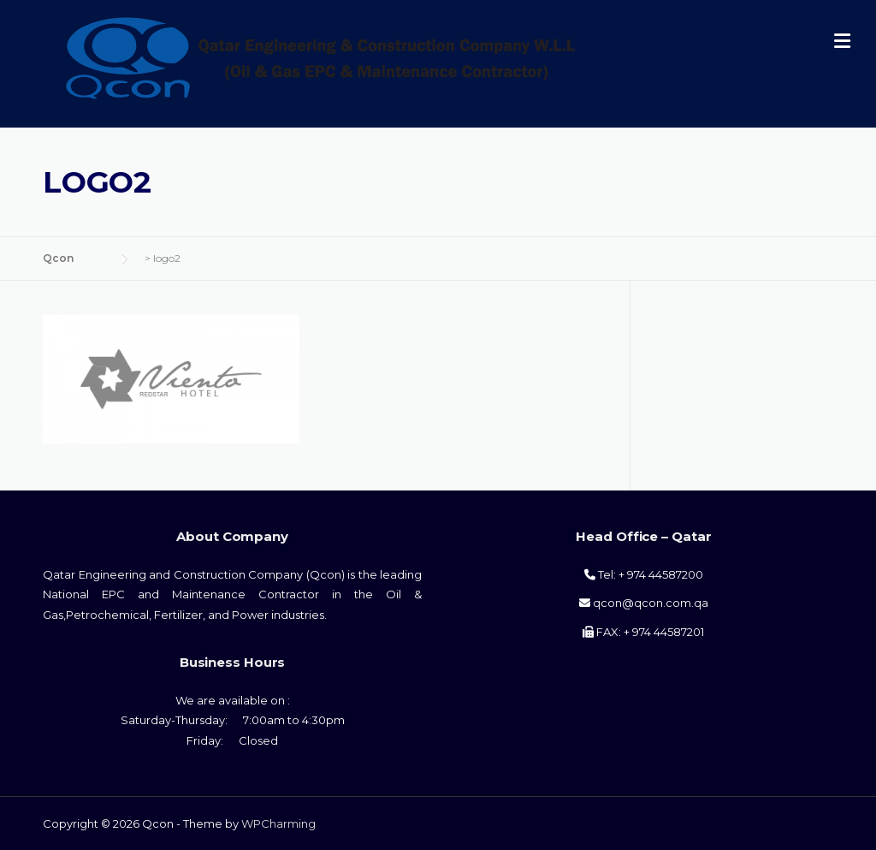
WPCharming (278, 823)
